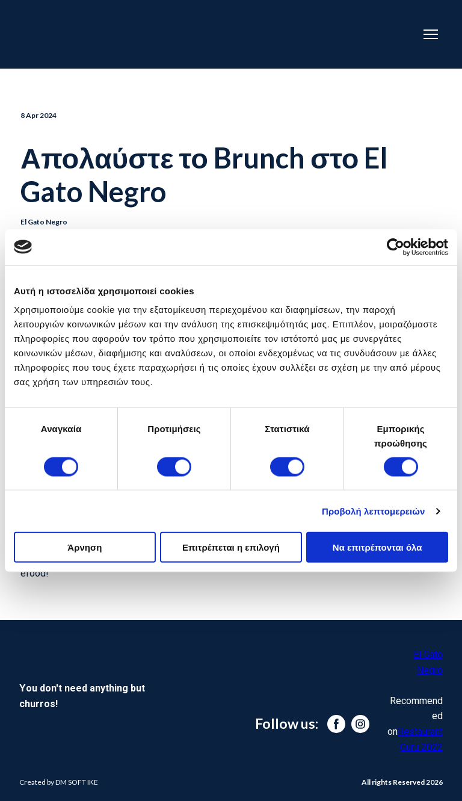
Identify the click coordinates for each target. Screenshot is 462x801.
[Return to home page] (197, 34)
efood (33, 573)
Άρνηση (84, 547)
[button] (336, 724)
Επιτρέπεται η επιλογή (231, 547)
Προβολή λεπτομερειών (373, 511)
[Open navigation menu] (431, 34)
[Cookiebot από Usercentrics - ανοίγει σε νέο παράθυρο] (395, 247)
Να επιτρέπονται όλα (377, 547)
